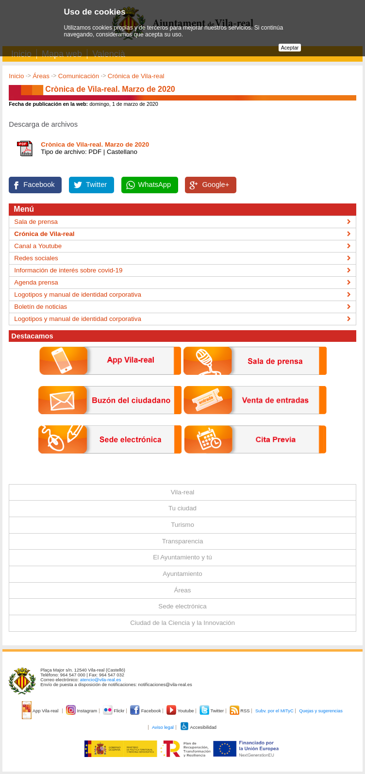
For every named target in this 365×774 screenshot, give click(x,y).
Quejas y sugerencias (321, 710)
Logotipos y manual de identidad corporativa (77, 294)
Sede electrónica (182, 606)
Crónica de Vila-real (136, 76)
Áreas (41, 76)
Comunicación (78, 76)
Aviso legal (163, 727)
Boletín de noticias (40, 306)
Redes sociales (36, 258)
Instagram (82, 710)
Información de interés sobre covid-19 (68, 270)
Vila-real (183, 492)
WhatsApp (154, 184)
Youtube (180, 710)
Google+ (215, 184)
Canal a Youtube (38, 246)
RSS (240, 710)
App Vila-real (41, 710)
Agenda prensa (36, 282)
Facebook (38, 184)
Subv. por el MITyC (274, 710)
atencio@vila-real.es (100, 679)
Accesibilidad (198, 727)
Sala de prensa (36, 221)
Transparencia (182, 541)
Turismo (182, 524)
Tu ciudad (182, 508)
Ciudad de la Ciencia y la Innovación (182, 622)
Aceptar (290, 47)
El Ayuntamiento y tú (182, 557)
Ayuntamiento (182, 573)
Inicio (16, 76)
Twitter (96, 184)
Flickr (114, 710)
